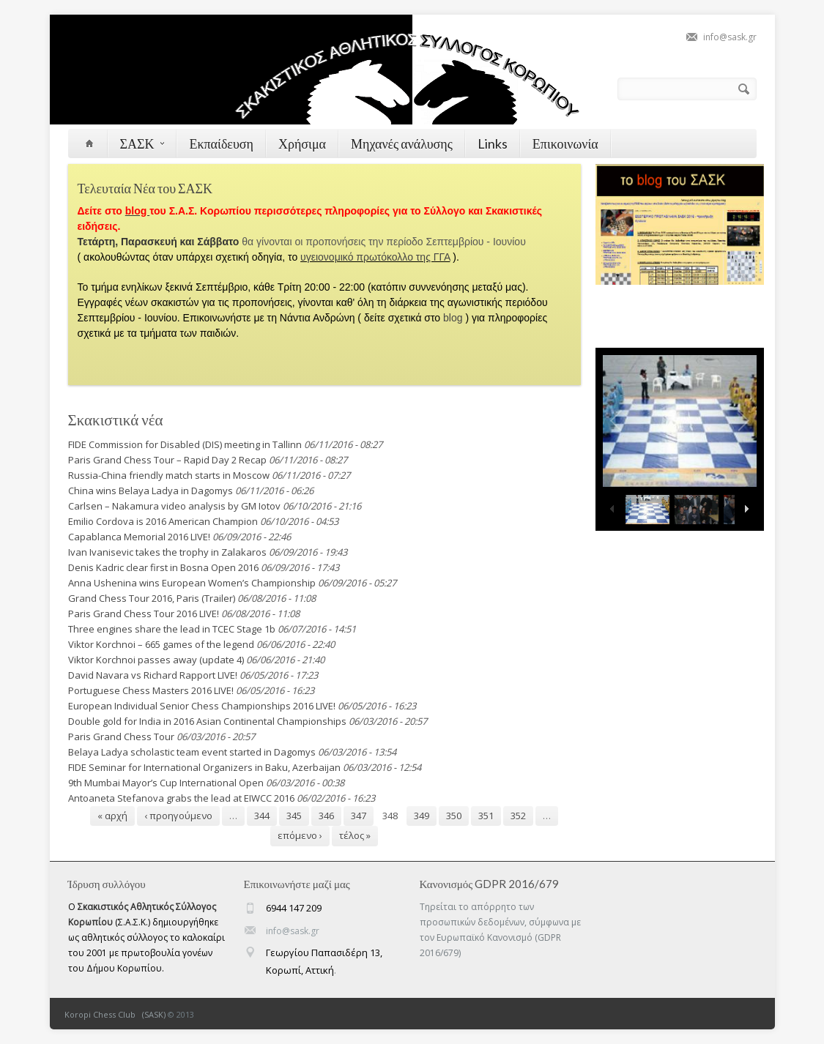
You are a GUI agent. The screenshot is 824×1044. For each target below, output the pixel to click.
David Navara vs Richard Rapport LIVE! (152, 675)
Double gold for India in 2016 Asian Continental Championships (207, 721)
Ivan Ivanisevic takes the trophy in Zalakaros (167, 552)
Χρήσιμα (302, 143)
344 (262, 815)
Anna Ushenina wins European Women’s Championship (192, 582)
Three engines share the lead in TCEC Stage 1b (171, 628)
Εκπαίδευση (221, 143)
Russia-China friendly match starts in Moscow (169, 475)
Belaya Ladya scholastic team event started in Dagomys (192, 751)
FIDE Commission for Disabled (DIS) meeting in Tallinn (185, 444)
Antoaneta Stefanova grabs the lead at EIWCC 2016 (181, 798)
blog (454, 318)
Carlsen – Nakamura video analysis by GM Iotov (174, 505)
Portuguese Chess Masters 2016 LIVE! (151, 690)
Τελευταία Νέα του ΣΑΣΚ (145, 188)
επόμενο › (300, 835)
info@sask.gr (730, 37)
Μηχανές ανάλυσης (402, 143)
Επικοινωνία (565, 143)
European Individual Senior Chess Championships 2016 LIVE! (201, 705)
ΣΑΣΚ (142, 143)
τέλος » (355, 835)
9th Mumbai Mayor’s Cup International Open (166, 782)
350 (453, 815)
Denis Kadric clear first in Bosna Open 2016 (163, 567)
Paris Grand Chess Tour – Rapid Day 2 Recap (167, 459)
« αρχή (112, 815)
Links (493, 143)
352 (518, 815)
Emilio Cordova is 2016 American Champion (163, 521)
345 (294, 815)
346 (326, 815)
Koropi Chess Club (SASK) (115, 1014)
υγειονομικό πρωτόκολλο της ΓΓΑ (375, 257)
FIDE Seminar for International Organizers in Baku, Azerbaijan (204, 767)
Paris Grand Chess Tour (121, 736)
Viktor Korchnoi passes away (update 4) (156, 659)
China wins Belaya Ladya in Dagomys (150, 490)
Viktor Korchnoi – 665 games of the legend (161, 644)
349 (421, 815)
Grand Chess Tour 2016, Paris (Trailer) (151, 598)
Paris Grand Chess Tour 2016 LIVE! (143, 613)
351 (486, 815)
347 (358, 815)
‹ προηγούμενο (178, 815)
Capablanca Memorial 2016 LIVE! (139, 536)
